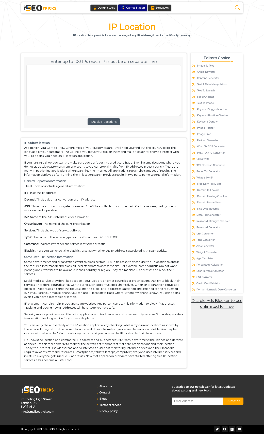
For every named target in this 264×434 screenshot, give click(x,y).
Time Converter (203, 239)
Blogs (103, 399)
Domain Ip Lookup (205, 190)
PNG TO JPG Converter (208, 152)
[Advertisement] (217, 333)
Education (164, 8)
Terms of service (110, 405)
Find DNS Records (205, 208)
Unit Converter (203, 233)
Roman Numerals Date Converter (214, 289)
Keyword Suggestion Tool (209, 109)
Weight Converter (205, 252)
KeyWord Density (205, 121)
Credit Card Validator (206, 283)
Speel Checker (203, 96)
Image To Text (203, 65)
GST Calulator (202, 277)
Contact (104, 392)
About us (105, 386)
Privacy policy (108, 411)
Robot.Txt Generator (206, 171)
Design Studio (104, 8)
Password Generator (206, 227)
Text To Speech (203, 90)
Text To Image (203, 103)
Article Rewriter (203, 71)
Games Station (132, 8)
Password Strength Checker (210, 221)
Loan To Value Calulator (208, 270)
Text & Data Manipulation (209, 84)
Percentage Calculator (207, 264)
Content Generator (205, 78)
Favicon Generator (205, 140)
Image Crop (201, 134)
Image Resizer (203, 127)
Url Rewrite (200, 159)
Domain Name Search (207, 202)
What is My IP (202, 177)
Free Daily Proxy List (206, 183)
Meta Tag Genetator (206, 214)
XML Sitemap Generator (208, 165)
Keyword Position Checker (210, 115)
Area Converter (203, 246)
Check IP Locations (104, 122)
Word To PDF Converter (208, 146)
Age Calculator (202, 258)
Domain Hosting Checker (209, 196)
